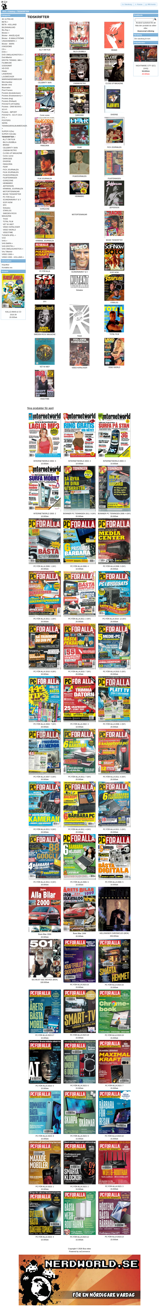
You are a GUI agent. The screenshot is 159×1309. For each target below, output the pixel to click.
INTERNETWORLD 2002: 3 (44, 461)
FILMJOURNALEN (10, 175)
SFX (4, 205)
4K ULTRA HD (7, 19)
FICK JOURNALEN (11, 170)
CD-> (4, 49)
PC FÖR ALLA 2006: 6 (79, 882)
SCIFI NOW (7, 202)
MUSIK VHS (7, 85)
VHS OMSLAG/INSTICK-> (12, 249)
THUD (5, 219)
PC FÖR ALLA (9, 197)
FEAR (5, 167)
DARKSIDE (7, 159)
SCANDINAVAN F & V (12, 200)
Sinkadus (6, 208)
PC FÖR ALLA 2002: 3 (79, 724)
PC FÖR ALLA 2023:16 (114, 985)
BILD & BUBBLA (9, 142)
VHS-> (4, 241)
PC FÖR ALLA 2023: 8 (45, 1136)
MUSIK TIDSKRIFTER (12, 194)
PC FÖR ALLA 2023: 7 (114, 1086)
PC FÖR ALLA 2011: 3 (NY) (114, 829)
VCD (4, 238)
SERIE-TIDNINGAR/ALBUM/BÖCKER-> (14, 125)
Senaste (4, 271)
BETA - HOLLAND (9, 25)
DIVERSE (7, 161)
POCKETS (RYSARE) (11, 104)
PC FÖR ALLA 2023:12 (79, 1237)
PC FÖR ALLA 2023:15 (79, 985)
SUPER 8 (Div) (8, 131)
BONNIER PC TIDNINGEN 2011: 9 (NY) (79, 514)
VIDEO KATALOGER (11, 227)
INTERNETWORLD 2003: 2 (44, 514)
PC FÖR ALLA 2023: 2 (79, 1186)
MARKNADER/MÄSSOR (12, 79)
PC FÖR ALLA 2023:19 (114, 1035)
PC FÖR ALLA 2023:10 (114, 1136)
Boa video (87, 1249)
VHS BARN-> (7, 243)
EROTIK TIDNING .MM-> (12, 60)
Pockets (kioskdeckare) (11, 93)
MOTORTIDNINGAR (79, 214)
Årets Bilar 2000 (44, 934)
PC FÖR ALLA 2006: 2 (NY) (114, 724)
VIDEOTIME (8, 232)
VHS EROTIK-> (8, 246)
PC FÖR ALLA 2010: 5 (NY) (114, 671)
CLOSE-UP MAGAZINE (12, 153)
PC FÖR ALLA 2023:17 (44, 1035)
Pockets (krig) (7, 98)
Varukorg (138, 35)
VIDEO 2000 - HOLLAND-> (13, 257)
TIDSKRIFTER (23, 11)
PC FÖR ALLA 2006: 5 (114, 882)
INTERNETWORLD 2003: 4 (114, 461)
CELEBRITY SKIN (10, 148)
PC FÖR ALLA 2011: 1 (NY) (44, 619)
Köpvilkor (5, 265)
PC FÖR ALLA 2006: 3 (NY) (114, 566)
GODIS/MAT (7, 66)
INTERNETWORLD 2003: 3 (79, 461)
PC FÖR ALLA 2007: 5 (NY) (44, 777)
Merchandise (7, 82)
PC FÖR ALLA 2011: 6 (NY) (114, 777)
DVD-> (4, 52)
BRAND (6, 145)
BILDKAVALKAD (8, 27)
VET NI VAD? (8, 224)
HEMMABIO (8, 183)
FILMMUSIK (7, 63)
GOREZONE (8, 181)
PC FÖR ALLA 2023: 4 (45, 1237)
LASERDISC (7, 74)
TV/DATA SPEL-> (9, 235)
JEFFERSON (8, 186)
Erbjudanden (139, 43)
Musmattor (6, 88)
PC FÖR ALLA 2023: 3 (114, 1186)
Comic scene (8, 156)
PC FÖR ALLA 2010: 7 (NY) (79, 671)
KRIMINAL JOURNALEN (13, 189)
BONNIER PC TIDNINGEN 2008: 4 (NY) (114, 514)
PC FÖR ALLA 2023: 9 (79, 1136)
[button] (127, 4)
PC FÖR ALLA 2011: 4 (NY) (79, 829)
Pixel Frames (7, 90)
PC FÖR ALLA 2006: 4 (79, 566)
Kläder (4, 71)
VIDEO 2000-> (8, 254)
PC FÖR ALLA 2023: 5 (45, 1086)
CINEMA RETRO (10, 150)
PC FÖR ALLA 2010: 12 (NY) (114, 619)
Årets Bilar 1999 (79, 933)
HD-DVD (5, 68)
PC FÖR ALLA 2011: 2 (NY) (79, 619)
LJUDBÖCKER (8, 77)
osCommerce (84, 1251)
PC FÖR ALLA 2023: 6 (79, 1086)
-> (9, 137)
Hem (4, 11)
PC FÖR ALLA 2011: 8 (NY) (44, 882)
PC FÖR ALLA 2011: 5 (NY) (44, 829)
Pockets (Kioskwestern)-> (12, 96)
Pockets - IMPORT (9, 112)
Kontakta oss (7, 268)
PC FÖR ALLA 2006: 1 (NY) (44, 566)
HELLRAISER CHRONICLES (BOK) (114, 933)
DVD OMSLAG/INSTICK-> (12, 55)
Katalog (11, 11)
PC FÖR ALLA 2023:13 (114, 1237)
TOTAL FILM (8, 221)
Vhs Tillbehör (7, 252)
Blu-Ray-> (6, 30)
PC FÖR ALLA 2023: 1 (45, 1186)
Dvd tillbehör (7, 57)
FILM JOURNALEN (11, 172)
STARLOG (7, 211)
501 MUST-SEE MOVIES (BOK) (45, 980)
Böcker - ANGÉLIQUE (11, 35)
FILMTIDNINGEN (10, 178)
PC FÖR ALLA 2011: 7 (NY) (79, 777)
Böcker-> (5, 33)
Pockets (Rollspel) (9, 101)
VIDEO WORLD (9, 230)
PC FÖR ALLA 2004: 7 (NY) (44, 724)
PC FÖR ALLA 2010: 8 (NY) (44, 671)
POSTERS (6, 120)
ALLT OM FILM (9, 139)
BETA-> (5, 22)
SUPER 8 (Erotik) (9, 134)
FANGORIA (7, 164)
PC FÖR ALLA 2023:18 (79, 1035)
